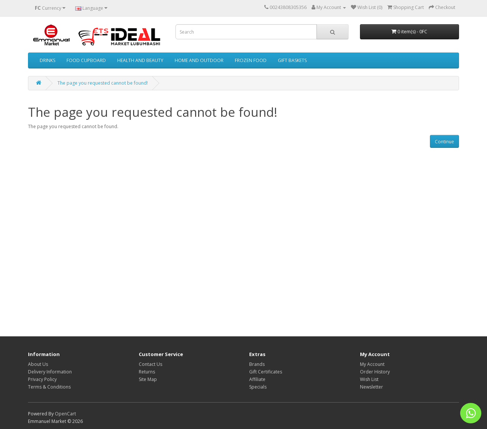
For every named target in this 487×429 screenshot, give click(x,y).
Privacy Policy (42, 379)
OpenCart (65, 413)
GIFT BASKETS (292, 60)
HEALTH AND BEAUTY (140, 60)
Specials (258, 387)
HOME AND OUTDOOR (199, 60)
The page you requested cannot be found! (102, 83)
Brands (257, 364)
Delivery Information (50, 372)
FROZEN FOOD (251, 60)
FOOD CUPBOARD (86, 60)
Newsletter (371, 387)
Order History (375, 372)
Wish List (369, 379)
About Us (38, 364)
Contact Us (150, 364)
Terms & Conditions (49, 387)
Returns (147, 372)
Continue (444, 141)
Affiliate (257, 379)
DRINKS (47, 60)
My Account (372, 364)
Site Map (148, 379)
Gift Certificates (265, 372)
